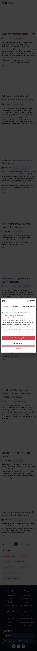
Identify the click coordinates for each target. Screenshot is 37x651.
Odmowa (18, 348)
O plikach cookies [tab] (29, 306)
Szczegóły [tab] (16, 306)
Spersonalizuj (18, 343)
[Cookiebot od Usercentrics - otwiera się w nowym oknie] (27, 301)
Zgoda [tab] (6, 306)
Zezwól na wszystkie (18, 338)
